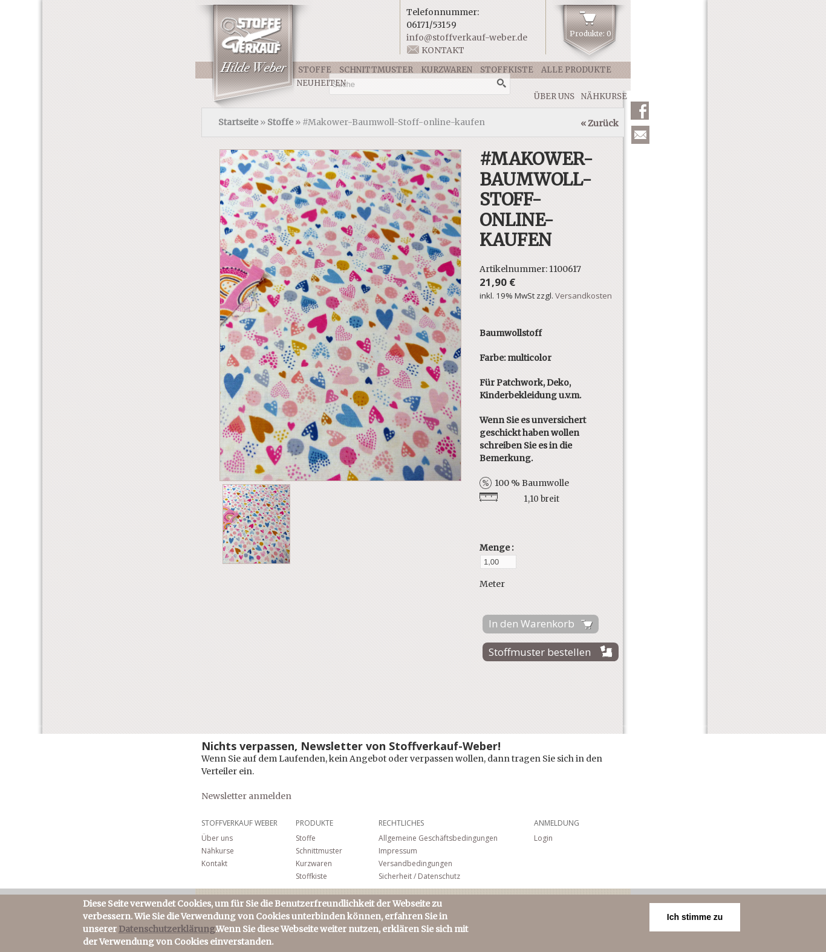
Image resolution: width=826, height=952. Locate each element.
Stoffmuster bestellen (540, 652)
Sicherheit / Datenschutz (419, 876)
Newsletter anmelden (246, 796)
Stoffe (314, 70)
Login (543, 838)
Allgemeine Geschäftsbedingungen (438, 838)
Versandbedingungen (415, 863)
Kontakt (442, 50)
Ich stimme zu (695, 917)
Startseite (238, 122)
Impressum (398, 851)
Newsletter (640, 135)
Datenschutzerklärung (167, 929)
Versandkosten (583, 295)
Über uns (554, 96)
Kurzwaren (446, 70)
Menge (496, 547)
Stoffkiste (506, 70)
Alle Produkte (576, 70)
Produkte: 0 (590, 33)
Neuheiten (321, 83)
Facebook (640, 111)
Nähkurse (604, 96)
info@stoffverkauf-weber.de (466, 37)
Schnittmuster (376, 70)
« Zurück (599, 123)
